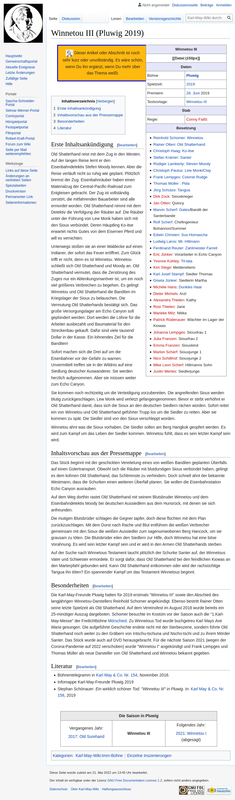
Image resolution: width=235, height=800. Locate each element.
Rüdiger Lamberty (168, 164)
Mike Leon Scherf (168, 365)
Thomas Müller (166, 183)
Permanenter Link (19, 197)
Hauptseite (13, 56)
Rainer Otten (164, 144)
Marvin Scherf (165, 210)
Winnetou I (196, 733)
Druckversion (15, 191)
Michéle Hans (165, 287)
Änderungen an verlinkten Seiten (18, 178)
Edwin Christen (166, 235)
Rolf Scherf (162, 222)
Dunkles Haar (190, 287)
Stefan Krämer (165, 157)
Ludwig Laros (164, 241)
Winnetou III (196, 102)
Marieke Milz (164, 313)
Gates (184, 210)
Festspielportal (16, 127)
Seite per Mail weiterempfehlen (18, 152)
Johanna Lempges (169, 332)
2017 (72, 736)
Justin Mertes (164, 371)
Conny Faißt (196, 119)
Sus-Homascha (194, 235)
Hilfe (8, 84)
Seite (53, 18)
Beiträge (206, 5)
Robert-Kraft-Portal (20, 139)
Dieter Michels (165, 293)
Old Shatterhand (191, 144)
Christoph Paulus (167, 170)
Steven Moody (198, 164)
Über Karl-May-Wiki (85, 789)
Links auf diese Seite (21, 171)
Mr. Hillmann (188, 241)
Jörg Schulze (164, 190)
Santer (185, 157)
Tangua (184, 190)
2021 (180, 733)
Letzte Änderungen (20, 73)
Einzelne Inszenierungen (149, 755)
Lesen (116, 18)
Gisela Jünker (165, 280)
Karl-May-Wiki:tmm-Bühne (99, 755)
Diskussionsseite (185, 5)
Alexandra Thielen (168, 300)
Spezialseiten (15, 186)
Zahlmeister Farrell (201, 248)
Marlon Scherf (165, 352)
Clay (207, 170)
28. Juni (193, 93)
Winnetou (195, 138)
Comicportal (14, 116)
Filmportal (13, 133)
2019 (190, 84)
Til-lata (186, 261)
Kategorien (62, 755)
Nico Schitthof (165, 358)
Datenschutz (59, 789)
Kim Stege (162, 267)
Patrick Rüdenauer (169, 319)
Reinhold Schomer (169, 138)
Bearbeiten (127, 145)
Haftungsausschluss (116, 789)
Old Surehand (91, 736)
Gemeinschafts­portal (21, 61)
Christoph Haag (166, 151)
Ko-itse (188, 151)
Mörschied (117, 620)
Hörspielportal (16, 122)
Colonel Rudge (195, 177)
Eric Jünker (163, 254)
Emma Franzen (166, 345)
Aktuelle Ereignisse (20, 67)
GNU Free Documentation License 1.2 (134, 780)
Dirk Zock (161, 196)
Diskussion (71, 18)
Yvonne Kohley (166, 261)
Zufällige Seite (16, 78)
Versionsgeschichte (165, 18)
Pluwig (192, 75)
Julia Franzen (164, 339)
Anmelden (224, 5)
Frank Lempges (166, 177)
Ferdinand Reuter (168, 248)
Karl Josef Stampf (168, 274)
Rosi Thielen (164, 306)
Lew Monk (193, 170)
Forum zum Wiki (18, 144)
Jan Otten (161, 203)
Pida (186, 183)
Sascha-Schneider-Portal (20, 103)
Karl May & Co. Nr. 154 (116, 675)
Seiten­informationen (20, 203)
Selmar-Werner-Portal (22, 111)
